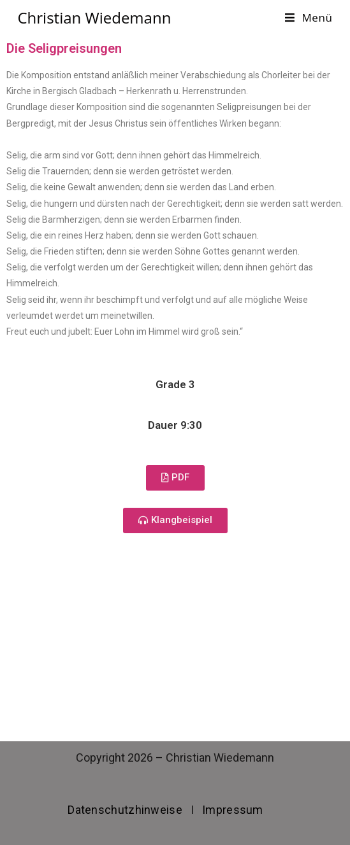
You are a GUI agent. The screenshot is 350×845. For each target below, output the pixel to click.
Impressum (232, 809)
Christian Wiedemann (94, 17)
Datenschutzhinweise (125, 809)
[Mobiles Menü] (309, 17)
